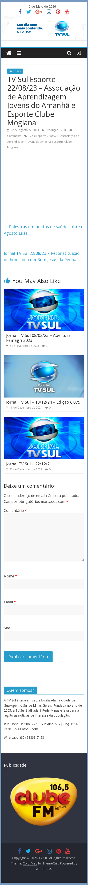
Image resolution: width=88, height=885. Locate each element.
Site (7, 627)
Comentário (15, 510)
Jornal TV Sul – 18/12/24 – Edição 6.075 (43, 402)
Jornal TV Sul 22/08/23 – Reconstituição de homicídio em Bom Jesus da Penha (42, 256)
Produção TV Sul (56, 130)
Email (10, 602)
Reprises (15, 71)
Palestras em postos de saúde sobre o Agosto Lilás (43, 230)
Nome (10, 576)
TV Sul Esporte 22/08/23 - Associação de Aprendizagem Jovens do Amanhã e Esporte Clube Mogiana (43, 141)
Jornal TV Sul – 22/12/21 (29, 464)
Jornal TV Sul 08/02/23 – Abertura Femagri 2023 (38, 338)
